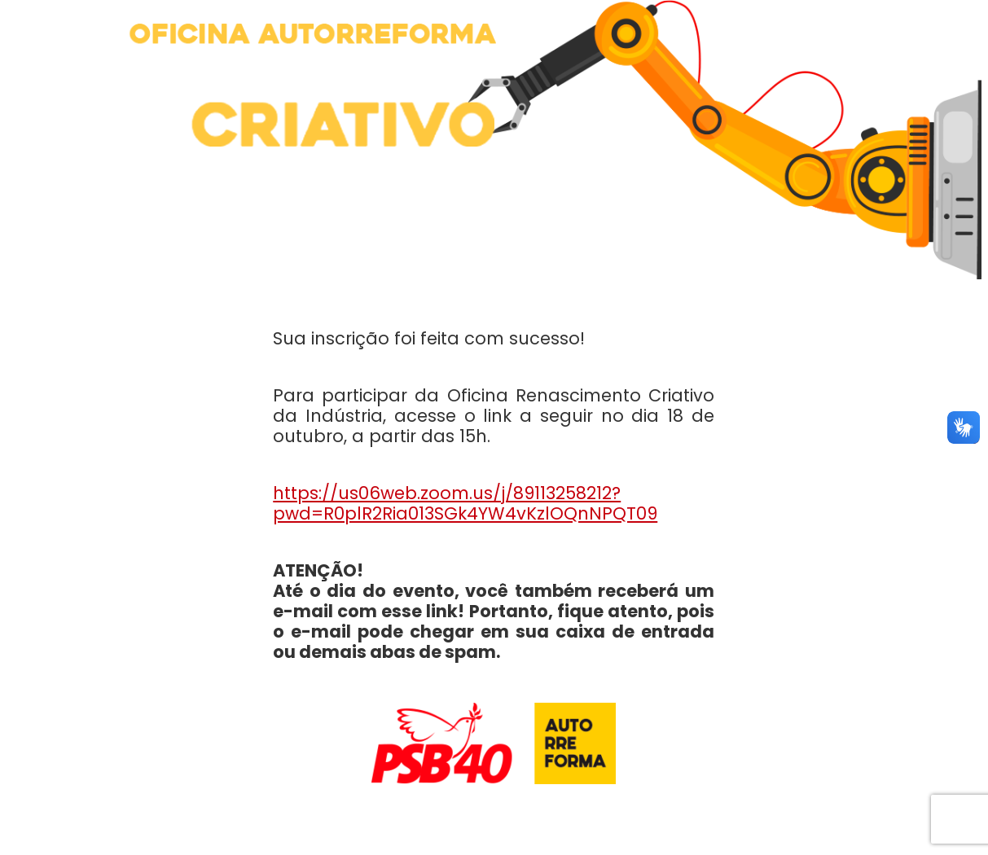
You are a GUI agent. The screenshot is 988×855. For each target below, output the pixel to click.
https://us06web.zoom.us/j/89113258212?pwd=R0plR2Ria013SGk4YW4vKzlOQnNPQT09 (465, 503)
